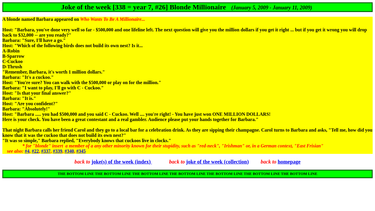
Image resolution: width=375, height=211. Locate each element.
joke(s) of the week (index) (121, 162)
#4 (27, 151)
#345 (81, 151)
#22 (35, 151)
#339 (57, 151)
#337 (45, 151)
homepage (289, 162)
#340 (69, 151)
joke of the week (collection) (217, 162)
